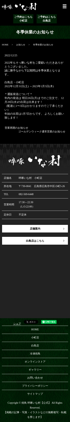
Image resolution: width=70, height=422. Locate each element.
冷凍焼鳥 (35, 353)
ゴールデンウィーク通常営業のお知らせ (41, 131)
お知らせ (20, 44)
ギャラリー (35, 369)
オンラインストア (35, 361)
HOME (5, 44)
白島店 (35, 345)
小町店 (35, 337)
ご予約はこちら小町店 (23, 19)
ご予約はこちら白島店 (47, 19)
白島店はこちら (35, 240)
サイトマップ (35, 393)
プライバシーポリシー (35, 385)
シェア (17, 323)
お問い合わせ (35, 377)
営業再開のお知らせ (16, 127)
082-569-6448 (26, 194)
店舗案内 (35, 228)
